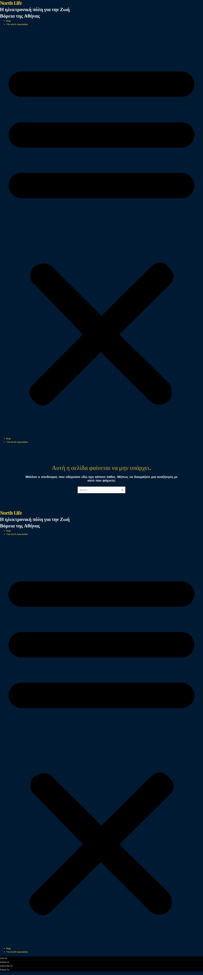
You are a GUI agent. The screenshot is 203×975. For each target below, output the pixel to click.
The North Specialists (17, 24)
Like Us (3, 958)
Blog (8, 21)
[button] (101, 233)
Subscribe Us (6, 965)
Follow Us (4, 962)
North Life (11, 513)
